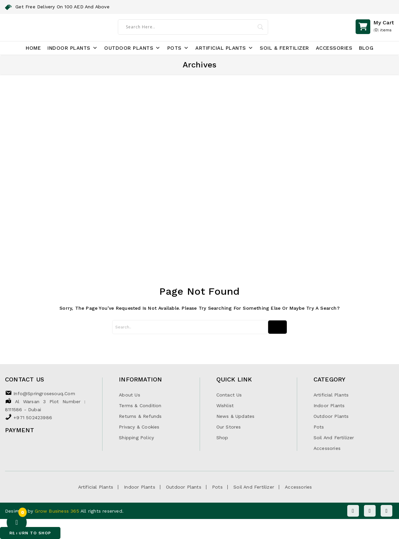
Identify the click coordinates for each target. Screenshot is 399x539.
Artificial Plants (224, 48)
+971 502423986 (32, 417)
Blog (366, 48)
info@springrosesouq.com (44, 393)
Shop (222, 437)
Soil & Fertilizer (284, 48)
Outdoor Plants (132, 48)
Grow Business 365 (57, 511)
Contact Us (229, 394)
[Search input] (190, 26)
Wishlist (225, 405)
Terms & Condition (140, 405)
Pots (178, 48)
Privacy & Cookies (139, 427)
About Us (129, 394)
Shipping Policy (136, 437)
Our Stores (228, 427)
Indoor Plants (72, 48)
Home (33, 48)
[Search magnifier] (260, 27)
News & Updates (235, 416)
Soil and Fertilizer (334, 437)
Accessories (334, 48)
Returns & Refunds (140, 416)
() (383, 26)
